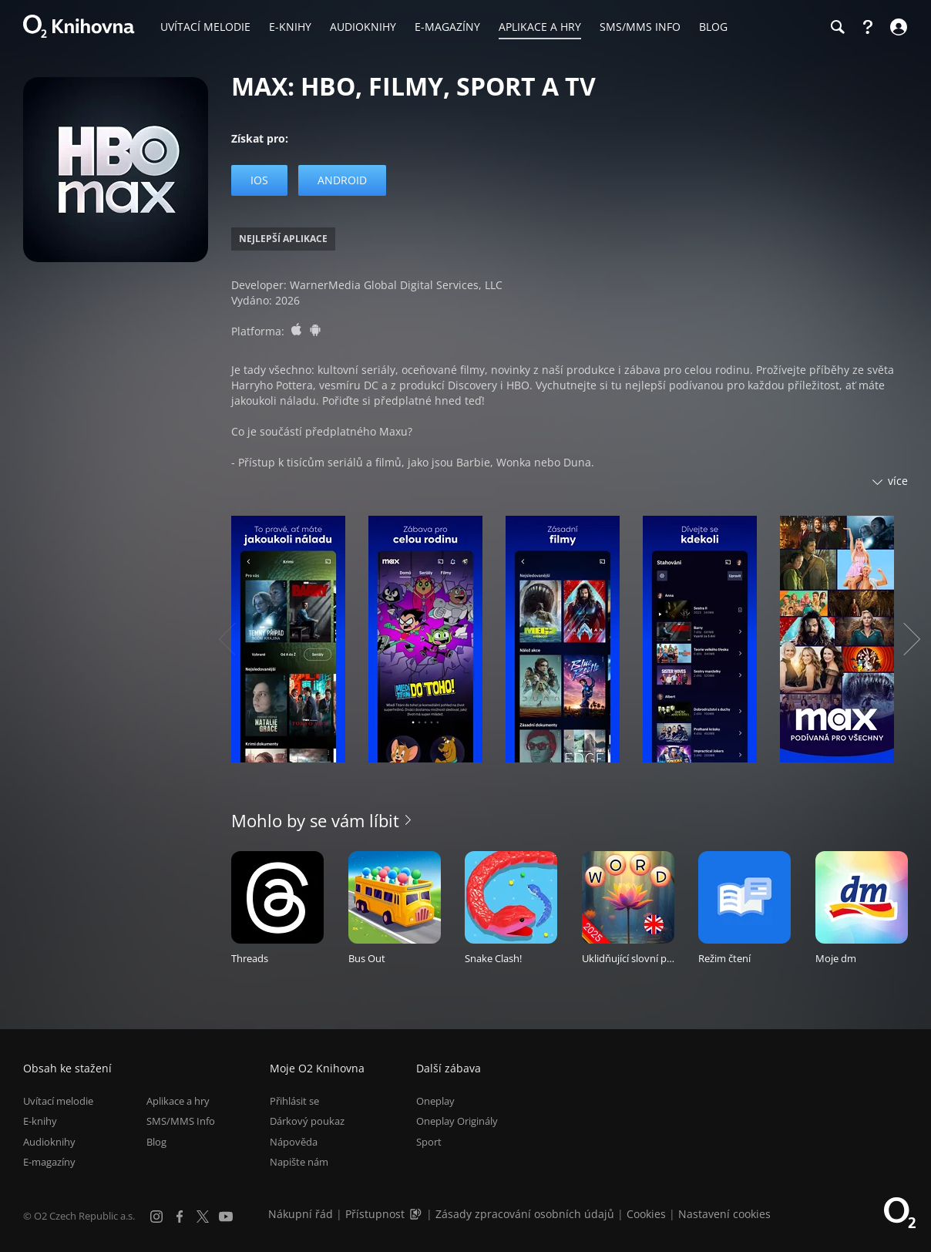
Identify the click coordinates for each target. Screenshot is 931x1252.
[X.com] (202, 1216)
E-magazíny (49, 1162)
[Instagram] (156, 1216)
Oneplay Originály (457, 1121)
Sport (429, 1142)
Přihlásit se (294, 1101)
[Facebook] (179, 1216)
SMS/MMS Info (180, 1121)
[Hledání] (837, 27)
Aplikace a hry (178, 1101)
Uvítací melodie (58, 1101)
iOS (259, 180)
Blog (156, 1142)
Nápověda (294, 1142)
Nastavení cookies (724, 1214)
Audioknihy (49, 1142)
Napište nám (299, 1162)
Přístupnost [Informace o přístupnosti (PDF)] (375, 1214)
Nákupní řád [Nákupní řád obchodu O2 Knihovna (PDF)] (300, 1214)
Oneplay (435, 1101)
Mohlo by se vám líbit (315, 820)
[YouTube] (225, 1216)
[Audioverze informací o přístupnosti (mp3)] (417, 1213)
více (898, 480)
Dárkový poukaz (307, 1121)
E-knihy (40, 1121)
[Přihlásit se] (896, 27)
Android (342, 180)
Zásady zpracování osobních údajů (524, 1214)
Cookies (646, 1214)
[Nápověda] (867, 27)
